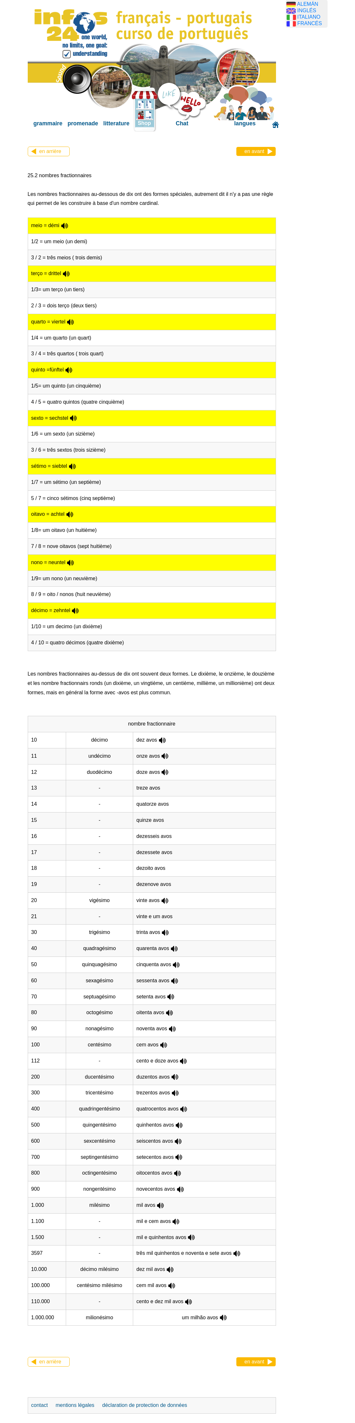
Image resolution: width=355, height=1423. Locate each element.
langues (244, 123)
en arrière (50, 151)
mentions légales (76, 1405)
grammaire (48, 123)
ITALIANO (308, 17)
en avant (254, 151)
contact (40, 1405)
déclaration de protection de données (144, 1405)
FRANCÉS (309, 23)
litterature (116, 123)
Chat (182, 123)
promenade (82, 123)
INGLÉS (306, 10)
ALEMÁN (307, 4)
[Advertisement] (316, 133)
